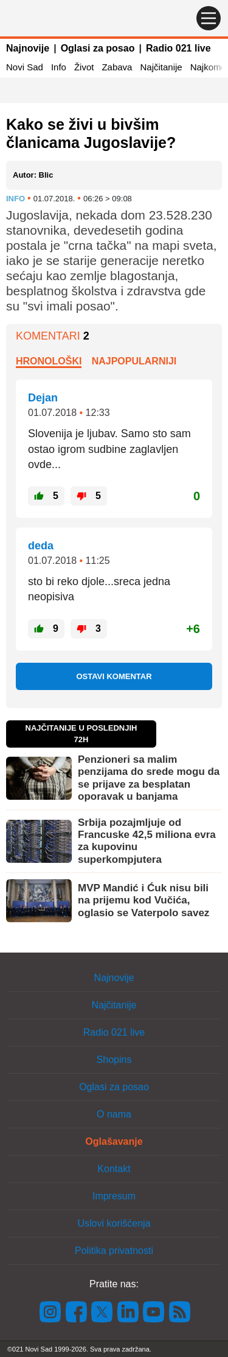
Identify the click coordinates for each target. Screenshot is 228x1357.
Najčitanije (161, 67)
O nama (114, 1114)
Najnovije (27, 48)
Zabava (117, 67)
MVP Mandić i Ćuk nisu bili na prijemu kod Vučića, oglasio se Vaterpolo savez (143, 900)
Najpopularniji (134, 361)
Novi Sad (24, 67)
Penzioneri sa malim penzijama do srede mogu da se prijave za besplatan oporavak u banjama (148, 778)
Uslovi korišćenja (113, 1223)
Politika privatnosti (114, 1250)
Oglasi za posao (98, 48)
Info (58, 67)
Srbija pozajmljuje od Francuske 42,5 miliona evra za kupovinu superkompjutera (147, 841)
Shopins (114, 1059)
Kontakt (113, 1169)
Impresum (114, 1196)
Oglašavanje (113, 1141)
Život (84, 67)
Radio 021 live (178, 48)
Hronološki (48, 361)
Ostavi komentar (113, 676)
